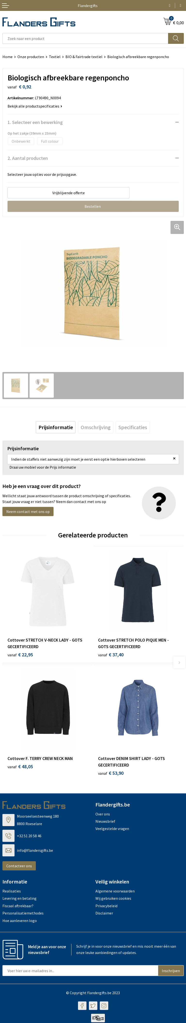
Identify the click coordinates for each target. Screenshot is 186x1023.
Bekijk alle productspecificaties (35, 106)
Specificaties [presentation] (132, 427)
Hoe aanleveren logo (19, 921)
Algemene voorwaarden (115, 891)
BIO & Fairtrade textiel (83, 56)
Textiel (55, 56)
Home (7, 56)
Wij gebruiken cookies (113, 899)
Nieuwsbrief (105, 822)
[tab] (56, 427)
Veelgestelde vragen (112, 829)
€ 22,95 (20, 654)
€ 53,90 (111, 774)
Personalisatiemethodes (23, 914)
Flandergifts (88, 5)
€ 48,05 (20, 767)
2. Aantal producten (28, 158)
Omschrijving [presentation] (96, 427)
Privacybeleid (106, 906)
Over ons (102, 814)
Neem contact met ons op (28, 511)
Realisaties (11, 891)
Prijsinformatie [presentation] (56, 427)
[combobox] (85, 38)
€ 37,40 (111, 654)
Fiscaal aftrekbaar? (17, 906)
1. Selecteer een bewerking (35, 122)
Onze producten (30, 56)
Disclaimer (104, 914)
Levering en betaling (19, 899)
